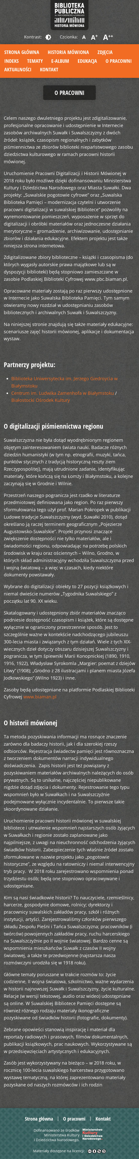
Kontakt (49, 69)
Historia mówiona (68, 52)
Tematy (35, 61)
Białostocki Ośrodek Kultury (40, 400)
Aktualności (17, 69)
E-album (60, 61)
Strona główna (21, 52)
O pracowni (119, 61)
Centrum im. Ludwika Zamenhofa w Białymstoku (62, 393)
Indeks (11, 61)
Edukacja (87, 61)
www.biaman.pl (40, 697)
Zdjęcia (105, 52)
